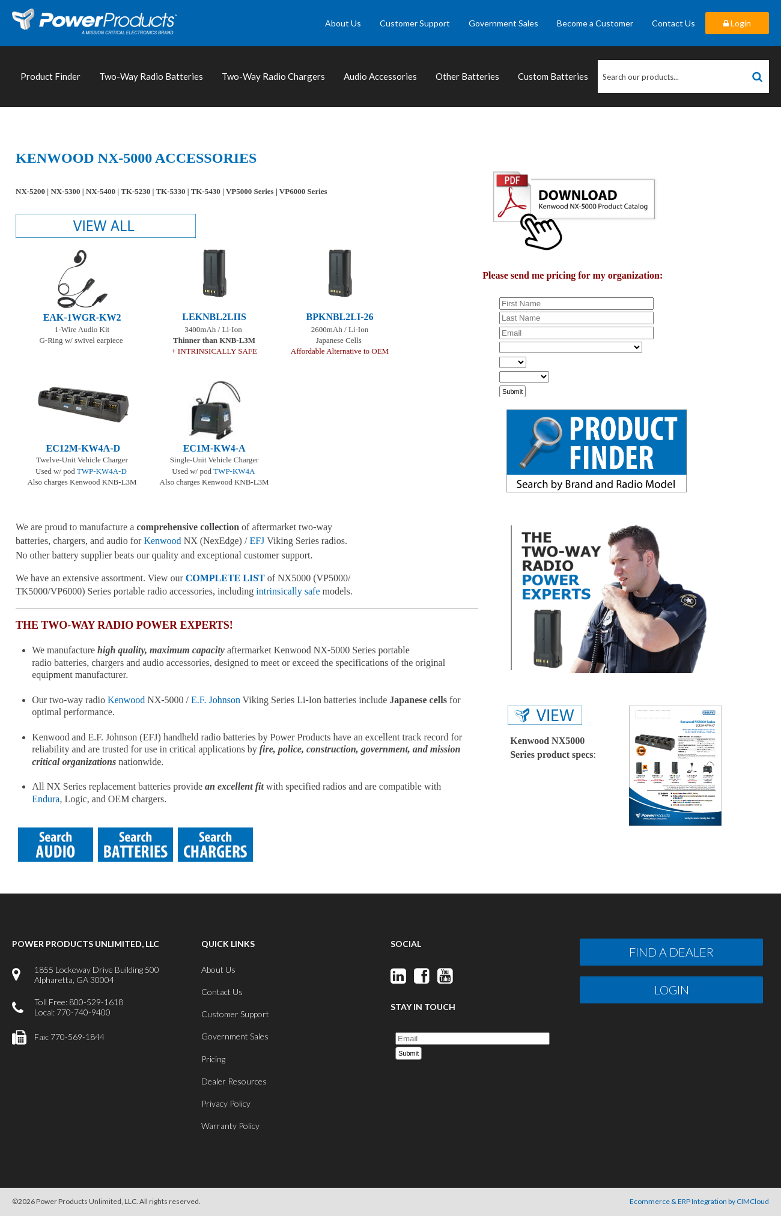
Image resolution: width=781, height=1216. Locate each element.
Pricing (213, 1059)
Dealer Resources (234, 1081)
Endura (45, 799)
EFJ (256, 541)
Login (737, 23)
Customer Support (415, 23)
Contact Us (673, 23)
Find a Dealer (671, 952)
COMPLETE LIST (225, 578)
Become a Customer (595, 23)
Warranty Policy (230, 1126)
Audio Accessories (380, 76)
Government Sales (503, 23)
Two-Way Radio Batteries (151, 76)
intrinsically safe (288, 591)
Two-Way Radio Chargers (273, 76)
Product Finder (50, 76)
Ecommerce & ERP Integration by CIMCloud (699, 1201)
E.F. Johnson (215, 700)
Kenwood (126, 700)
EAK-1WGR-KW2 (82, 317)
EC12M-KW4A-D (83, 448)
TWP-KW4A (234, 471)
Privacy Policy (226, 1103)
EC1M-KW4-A (214, 448)
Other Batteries (467, 76)
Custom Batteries (553, 76)
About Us (343, 23)
